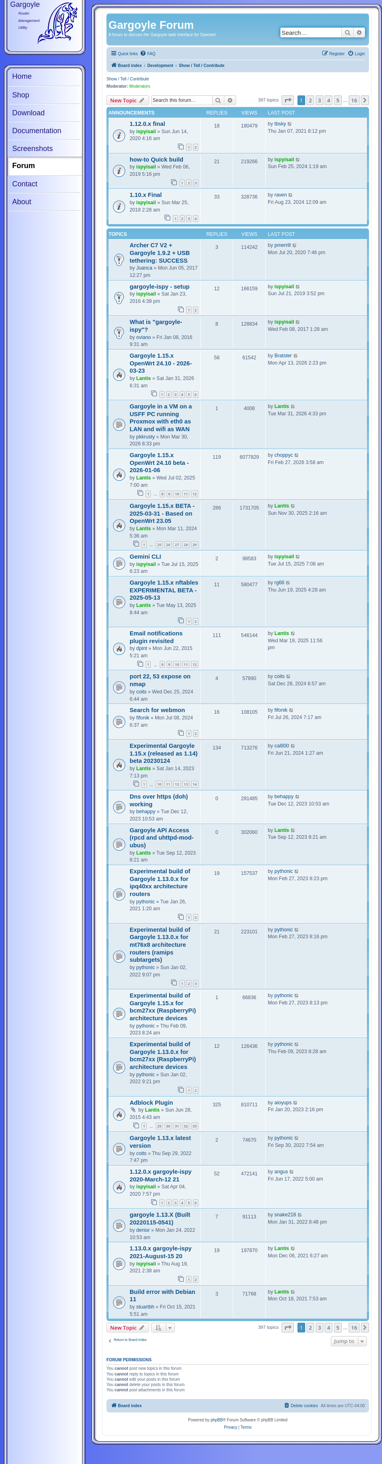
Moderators (139, 86)
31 (177, 1126)
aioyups (282, 1103)
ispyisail (146, 131)
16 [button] (354, 100)
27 (177, 544)
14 (195, 784)
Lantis (143, 378)
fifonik (142, 718)
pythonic (145, 902)
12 (195, 494)
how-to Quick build (156, 159)
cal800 (281, 746)
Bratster (283, 355)
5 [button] (337, 100)
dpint (141, 648)
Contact (24, 184)
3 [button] (319, 100)
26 (168, 544)
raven (280, 195)
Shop (20, 95)
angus (281, 1172)
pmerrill (282, 245)
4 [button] (328, 100)
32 (186, 1126)
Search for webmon (157, 710)
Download (28, 113)
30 (168, 1126)
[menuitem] (147, 54)
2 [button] (310, 100)
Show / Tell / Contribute (127, 79)
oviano (143, 337)
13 (186, 784)
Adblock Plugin (151, 1102)
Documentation (36, 131)
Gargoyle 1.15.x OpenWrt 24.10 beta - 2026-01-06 (159, 462)
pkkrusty (145, 437)
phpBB (217, 1420)
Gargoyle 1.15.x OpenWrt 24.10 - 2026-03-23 (161, 363)
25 (159, 544)
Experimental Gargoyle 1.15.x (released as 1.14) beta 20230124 (164, 753)
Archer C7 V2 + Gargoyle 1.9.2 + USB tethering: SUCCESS (160, 252)
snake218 (285, 1215)
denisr (143, 1230)
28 (186, 544)
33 (195, 1126)
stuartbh (145, 1307)
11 (186, 494)
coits (141, 692)
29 (195, 544)
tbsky (280, 124)
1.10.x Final (146, 195)
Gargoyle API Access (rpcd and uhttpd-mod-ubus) (161, 838)
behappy (145, 811)
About (21, 202)
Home (22, 76)
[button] (288, 100)
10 (177, 494)
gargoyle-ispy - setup (160, 286)
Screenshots (32, 149)
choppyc (283, 455)
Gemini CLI (145, 556)
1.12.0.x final (147, 124)
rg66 (279, 582)
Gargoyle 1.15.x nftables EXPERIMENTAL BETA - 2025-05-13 (164, 590)
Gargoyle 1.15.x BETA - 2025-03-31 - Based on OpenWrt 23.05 (162, 513)
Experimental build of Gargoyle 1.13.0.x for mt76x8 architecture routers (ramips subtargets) (160, 944)
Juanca (144, 268)
